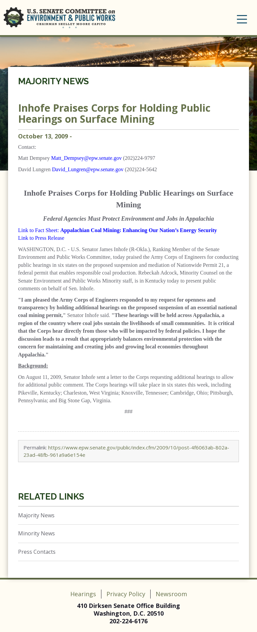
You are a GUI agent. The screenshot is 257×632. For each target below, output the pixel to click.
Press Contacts (37, 551)
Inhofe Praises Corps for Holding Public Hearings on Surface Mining (114, 113)
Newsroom (171, 594)
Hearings (83, 594)
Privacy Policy (125, 594)
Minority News (36, 533)
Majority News (53, 81)
